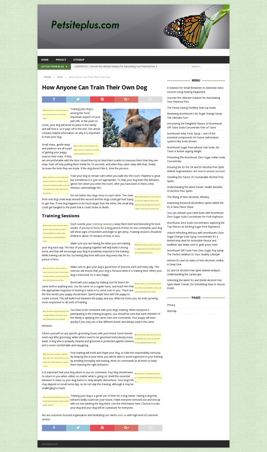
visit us (122, 415)
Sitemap (78, 59)
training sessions (102, 224)
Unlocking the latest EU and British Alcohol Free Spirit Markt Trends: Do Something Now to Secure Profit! (196, 284)
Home (45, 59)
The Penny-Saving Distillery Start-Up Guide (191, 107)
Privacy (61, 59)
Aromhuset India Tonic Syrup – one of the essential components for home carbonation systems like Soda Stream (193, 137)
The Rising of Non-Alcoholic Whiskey (188, 197)
